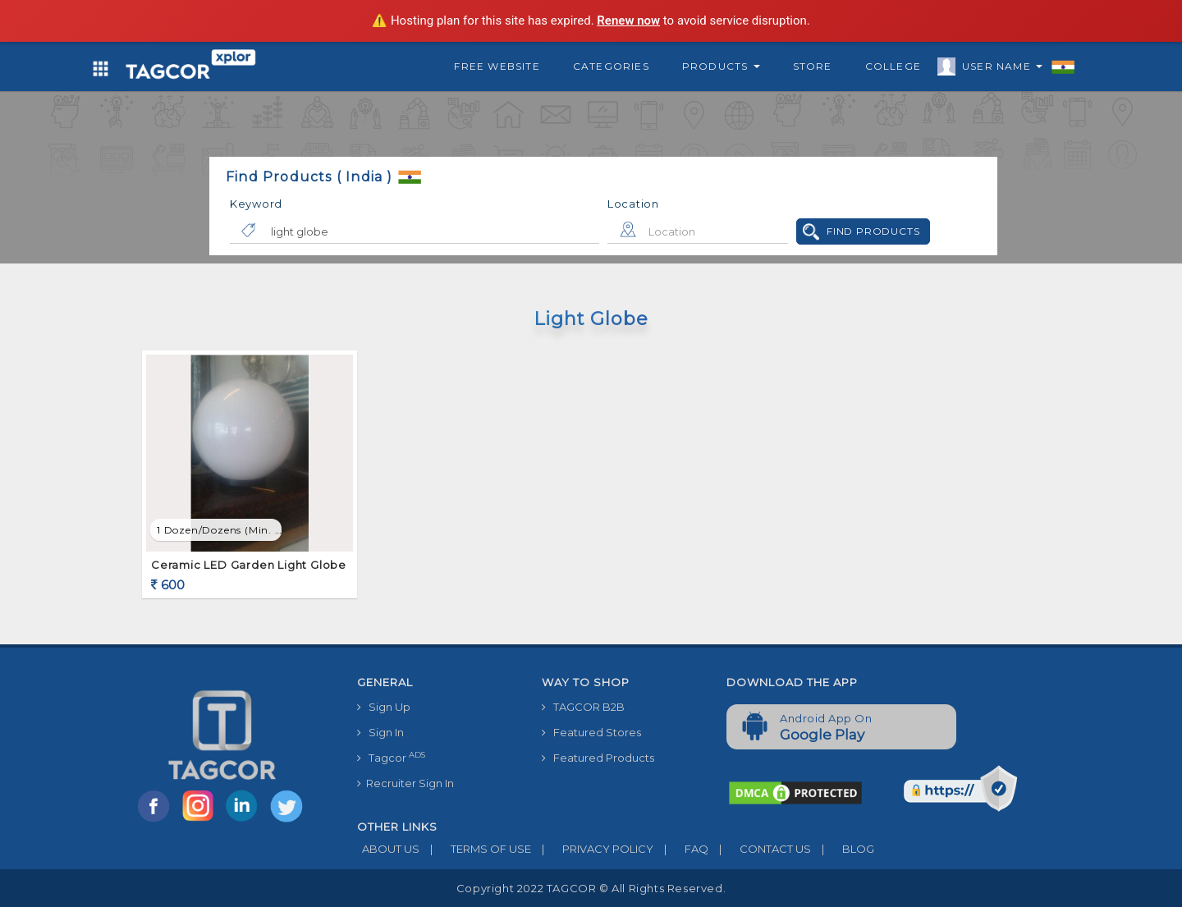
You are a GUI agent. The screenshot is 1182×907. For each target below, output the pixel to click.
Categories (611, 66)
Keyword (256, 203)
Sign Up (383, 706)
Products (721, 66)
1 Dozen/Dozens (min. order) (219, 530)
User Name (998, 69)
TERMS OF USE (475, 848)
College (893, 66)
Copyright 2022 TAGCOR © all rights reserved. (591, 888)
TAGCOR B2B (583, 706)
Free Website (496, 66)
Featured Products (598, 757)
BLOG (842, 848)
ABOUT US (388, 848)
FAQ (680, 848)
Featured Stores (591, 732)
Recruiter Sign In (405, 783)
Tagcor (391, 757)
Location (633, 203)
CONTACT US (759, 848)
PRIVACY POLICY (592, 848)
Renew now (628, 20)
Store (812, 66)
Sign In (380, 732)
